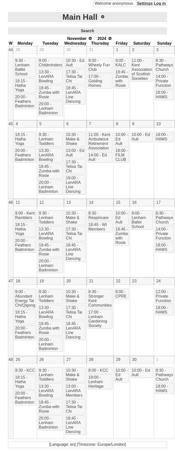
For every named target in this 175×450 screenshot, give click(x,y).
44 (10, 50)
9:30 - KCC (25, 370)
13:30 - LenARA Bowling (46, 76)
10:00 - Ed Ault (121, 139)
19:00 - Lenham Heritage (95, 381)
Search (87, 31)
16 (134, 202)
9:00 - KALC (120, 62)
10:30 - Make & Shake (72, 139)
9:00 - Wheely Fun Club (99, 65)
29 (41, 50)
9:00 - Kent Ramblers (25, 215)
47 (10, 281)
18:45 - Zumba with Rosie (49, 92)
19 (41, 281)
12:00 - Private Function (163, 296)
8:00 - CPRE (120, 294)
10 (158, 124)
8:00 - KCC (98, 370)
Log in (160, 3)
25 (18, 359)
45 (10, 124)
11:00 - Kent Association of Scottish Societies (142, 69)
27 (68, 359)
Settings (145, 3)
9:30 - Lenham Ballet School (22, 67)
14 (91, 202)
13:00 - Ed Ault (75, 152)
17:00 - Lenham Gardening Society (97, 319)
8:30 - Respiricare (98, 215)
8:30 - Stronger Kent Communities (100, 298)
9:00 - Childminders (50, 62)
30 (68, 50)
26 (41, 359)
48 (10, 359)
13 (68, 202)
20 (68, 281)
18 (18, 281)
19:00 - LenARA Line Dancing (73, 185)
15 (118, 202)
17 (158, 202)
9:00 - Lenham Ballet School (139, 220)
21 (91, 281)
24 (158, 281)
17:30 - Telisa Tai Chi (74, 76)
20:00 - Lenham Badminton (48, 108)
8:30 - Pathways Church (164, 65)
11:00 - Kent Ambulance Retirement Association (99, 141)
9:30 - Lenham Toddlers (46, 139)
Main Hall (79, 16)
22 (118, 281)
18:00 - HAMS (162, 94)
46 (10, 202)
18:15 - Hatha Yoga (21, 85)
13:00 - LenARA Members (74, 390)
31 (91, 50)
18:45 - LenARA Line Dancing (73, 95)
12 (41, 202)
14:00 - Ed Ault (97, 157)
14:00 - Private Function (163, 81)
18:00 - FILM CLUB (121, 155)
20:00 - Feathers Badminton (24, 101)
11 (18, 202)
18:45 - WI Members (97, 227)
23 (134, 281)
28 (18, 50)
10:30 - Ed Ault (75, 62)
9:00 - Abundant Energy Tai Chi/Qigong (25, 298)
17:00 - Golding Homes (95, 81)
